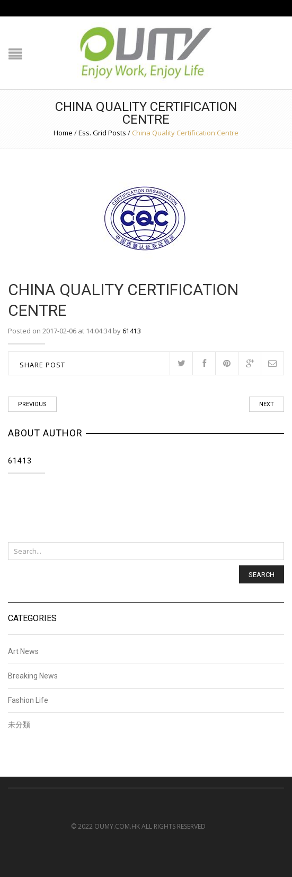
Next (266, 404)
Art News (23, 652)
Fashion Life (28, 700)
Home (63, 132)
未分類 (19, 724)
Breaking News (33, 676)
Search (262, 575)
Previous (32, 404)
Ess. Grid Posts (102, 132)
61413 (131, 331)
